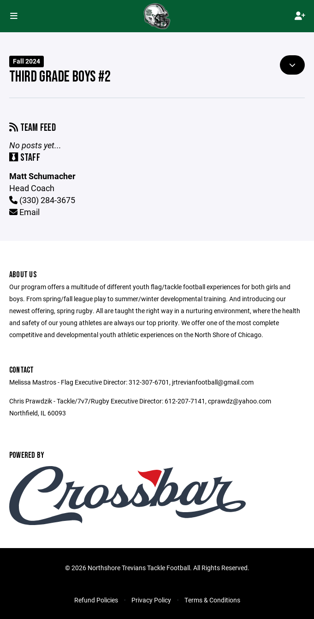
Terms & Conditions (212, 600)
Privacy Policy (151, 600)
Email (24, 211)
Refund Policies (96, 600)
